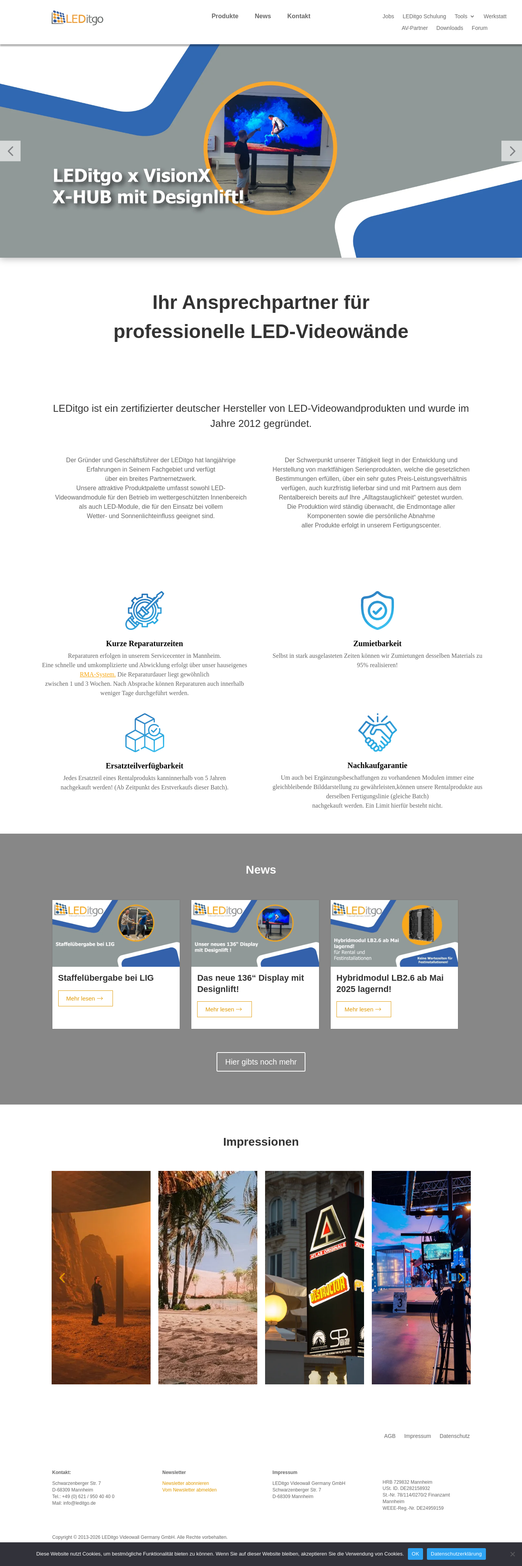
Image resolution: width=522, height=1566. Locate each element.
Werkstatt (495, 16)
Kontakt (298, 16)
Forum (479, 28)
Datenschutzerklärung (456, 1554)
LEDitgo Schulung (424, 16)
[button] (10, 150)
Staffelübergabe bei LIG (106, 978)
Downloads (449, 28)
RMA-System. (98, 674)
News (263, 16)
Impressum (417, 1436)
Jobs (388, 16)
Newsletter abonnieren (185, 1483)
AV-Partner (415, 28)
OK (415, 1554)
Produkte (225, 16)
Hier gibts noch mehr (261, 1062)
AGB (390, 1436)
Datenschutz (455, 1436)
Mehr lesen (84, 998)
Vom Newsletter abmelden (189, 1490)
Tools (461, 16)
